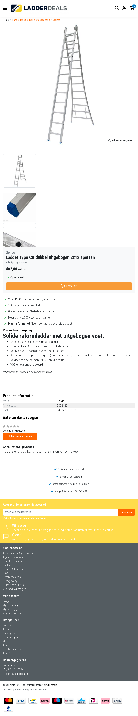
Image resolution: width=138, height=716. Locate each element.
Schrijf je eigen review (16, 262)
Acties (6, 645)
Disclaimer (8, 689)
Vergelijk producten (13, 613)
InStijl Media (51, 685)
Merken (6, 641)
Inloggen (7, 601)
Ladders (7, 625)
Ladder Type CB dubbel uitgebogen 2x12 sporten (36, 19)
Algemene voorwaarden (15, 557)
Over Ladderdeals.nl (13, 577)
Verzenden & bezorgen (14, 589)
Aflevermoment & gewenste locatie (21, 553)
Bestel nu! (69, 286)
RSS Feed (43, 689)
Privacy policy (10, 581)
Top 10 (6, 653)
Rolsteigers (9, 633)
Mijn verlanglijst (11, 609)
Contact (7, 565)
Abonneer (126, 512)
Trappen (7, 629)
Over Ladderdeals (12, 649)
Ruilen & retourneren (13, 585)
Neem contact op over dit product (51, 323)
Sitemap (33, 689)
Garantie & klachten (13, 569)
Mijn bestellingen (11, 605)
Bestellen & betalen (12, 561)
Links (5, 573)
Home (6, 19)
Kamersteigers (10, 637)
